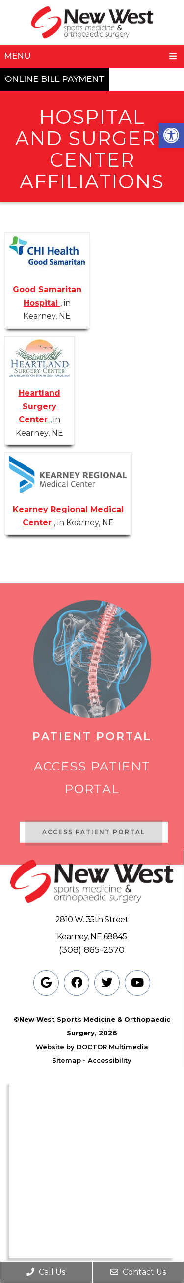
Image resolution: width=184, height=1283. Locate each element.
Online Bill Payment (55, 79)
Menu (17, 56)
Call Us (45, 1272)
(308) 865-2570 (92, 950)
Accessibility (109, 1060)
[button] (171, 135)
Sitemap (66, 1060)
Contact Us (138, 1272)
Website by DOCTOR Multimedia (92, 1047)
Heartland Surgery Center (39, 406)
